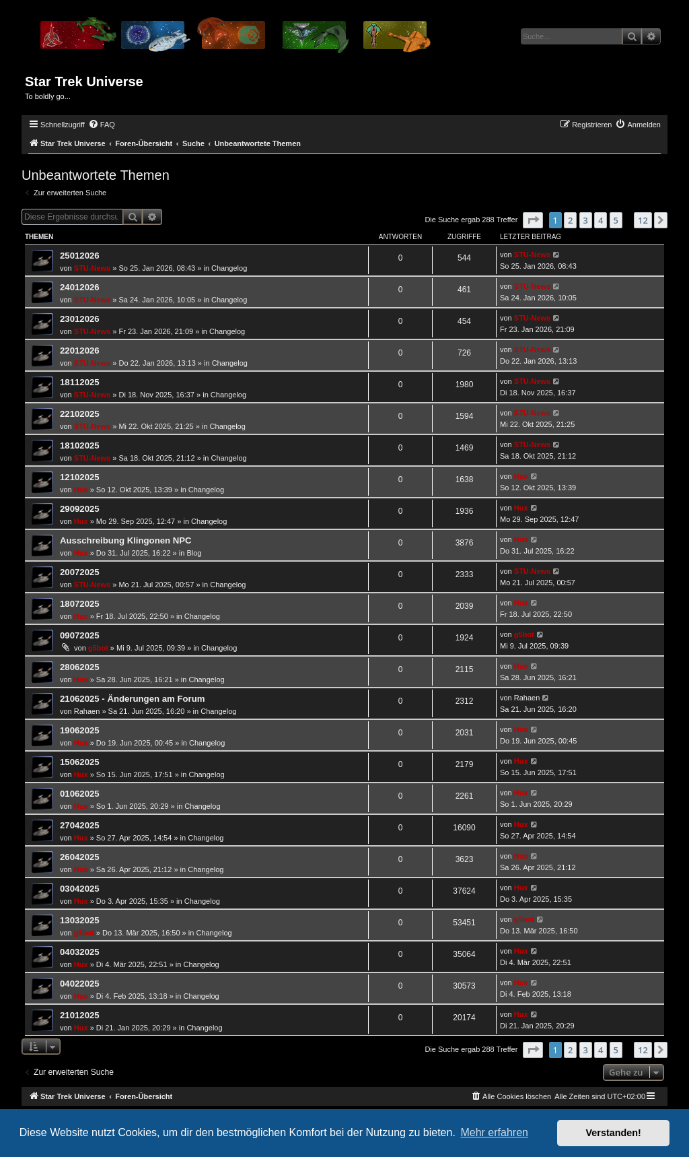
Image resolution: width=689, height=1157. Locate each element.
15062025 (80, 762)
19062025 (80, 730)
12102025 (80, 477)
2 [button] (570, 220)
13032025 (80, 920)
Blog (193, 553)
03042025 (80, 889)
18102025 (80, 445)
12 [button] (643, 220)
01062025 (80, 794)
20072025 (80, 572)
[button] (533, 220)
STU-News (92, 268)
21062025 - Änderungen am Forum (132, 699)
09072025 (80, 635)
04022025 (80, 984)
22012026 (80, 350)
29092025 (80, 509)
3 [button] (585, 220)
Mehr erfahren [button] (494, 1132)
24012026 (80, 287)
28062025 (80, 667)
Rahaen (87, 711)
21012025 (80, 1015)
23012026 (80, 319)
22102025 (80, 414)
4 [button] (600, 220)
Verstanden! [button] (613, 1132)
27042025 (80, 825)
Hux (81, 490)
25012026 (80, 256)
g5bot (98, 648)
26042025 (80, 857)
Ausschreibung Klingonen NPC (126, 540)
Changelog (229, 268)
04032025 (80, 952)
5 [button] (616, 220)
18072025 (80, 604)
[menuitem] (101, 125)
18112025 (80, 382)
